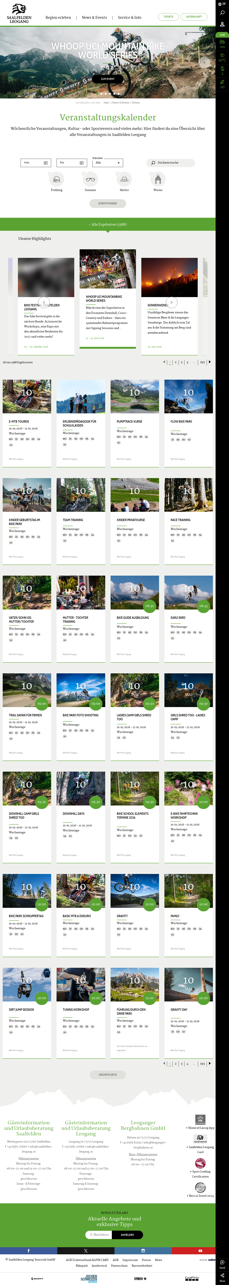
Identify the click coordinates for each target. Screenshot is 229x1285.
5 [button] (114, 94)
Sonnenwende (158, 305)
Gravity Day (179, 1010)
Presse (146, 1260)
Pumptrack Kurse (129, 422)
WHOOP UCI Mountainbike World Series (104, 299)
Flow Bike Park (181, 422)
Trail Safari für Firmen (25, 715)
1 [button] (97, 94)
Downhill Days (73, 814)
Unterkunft (194, 16)
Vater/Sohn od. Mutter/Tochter (21, 620)
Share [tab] (222, 1278)
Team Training (73, 520)
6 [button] (119, 94)
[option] (108, 62)
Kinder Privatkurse (131, 520)
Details (108, 351)
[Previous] (44, 302)
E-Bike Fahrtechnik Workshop (184, 816)
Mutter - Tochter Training (75, 620)
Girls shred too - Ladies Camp (188, 717)
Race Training (180, 520)
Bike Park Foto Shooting (80, 715)
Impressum (130, 1260)
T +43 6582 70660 (16, 1147)
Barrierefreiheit (142, 1266)
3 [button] (105, 94)
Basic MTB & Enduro (77, 916)
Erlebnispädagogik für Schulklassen (79, 423)
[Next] (204, 62)
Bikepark (82, 1266)
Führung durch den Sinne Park (131, 1012)
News (158, 1260)
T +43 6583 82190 (131, 1143)
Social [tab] (222, 1264)
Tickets (168, 16)
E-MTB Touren (19, 422)
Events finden (108, 203)
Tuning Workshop (76, 1010)
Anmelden (127, 1234)
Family (175, 916)
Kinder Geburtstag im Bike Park (24, 522)
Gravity (122, 916)
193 (202, 362)
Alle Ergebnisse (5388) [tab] (107, 224)
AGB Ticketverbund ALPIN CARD (87, 1260)
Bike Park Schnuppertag (26, 916)
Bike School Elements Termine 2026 (132, 816)
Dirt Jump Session (21, 1010)
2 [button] (101, 94)
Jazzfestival (99, 1266)
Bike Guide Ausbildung (133, 618)
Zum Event (107, 79)
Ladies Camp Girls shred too (134, 717)
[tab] (222, 4)
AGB (115, 1260)
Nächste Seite (108, 1074)
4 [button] (110, 94)
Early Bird (178, 618)
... (194, 362)
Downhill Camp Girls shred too (24, 816)
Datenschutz (119, 1266)
